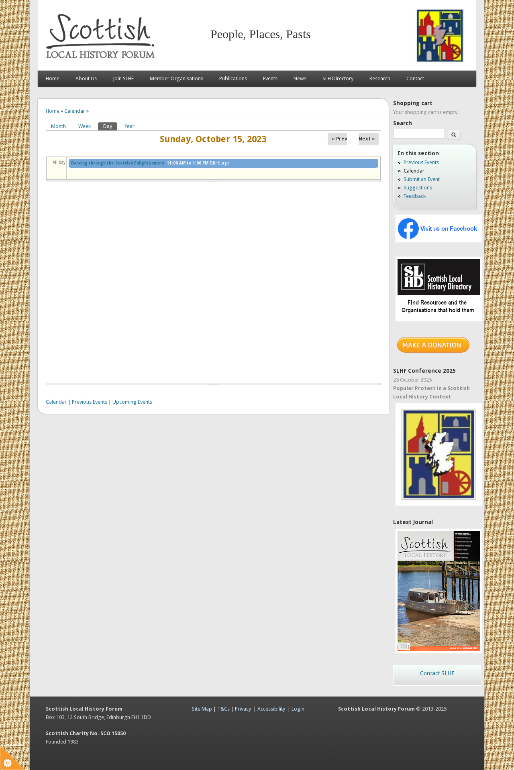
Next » (367, 139)
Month (58, 126)
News (300, 78)
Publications (233, 78)
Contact (415, 78)
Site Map (202, 709)
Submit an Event (422, 179)
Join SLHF (123, 78)
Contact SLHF (437, 673)
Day (110, 125)
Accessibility (271, 709)
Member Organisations (176, 78)
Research (379, 78)
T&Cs (223, 709)
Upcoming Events (132, 402)
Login (298, 709)
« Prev (339, 139)
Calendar (74, 111)
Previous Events (89, 402)
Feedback (415, 196)
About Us (86, 78)
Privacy (243, 709)
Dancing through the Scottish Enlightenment (118, 163)
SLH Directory (337, 78)
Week (84, 126)
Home (52, 78)
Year (129, 126)
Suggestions (418, 188)
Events (270, 78)
